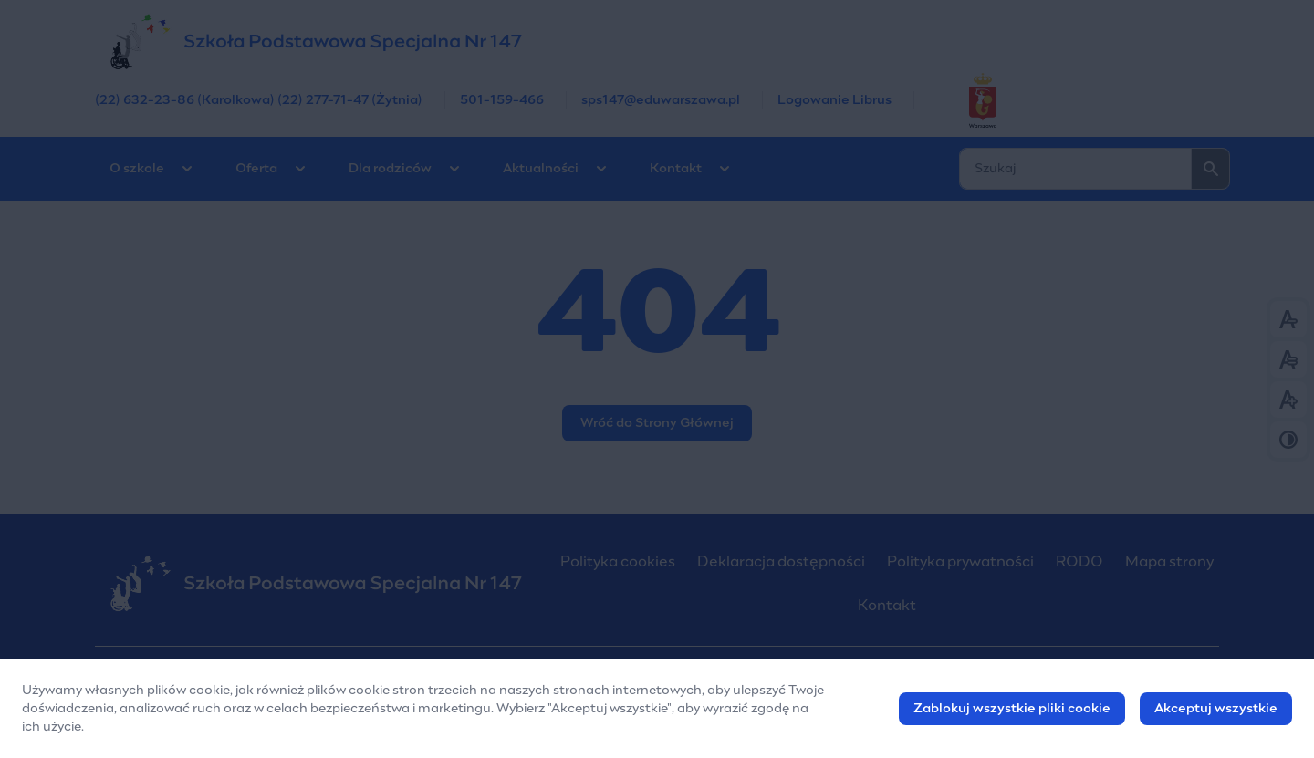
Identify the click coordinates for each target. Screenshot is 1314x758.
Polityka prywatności (960, 562)
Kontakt (676, 168)
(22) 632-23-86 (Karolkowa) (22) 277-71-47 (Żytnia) (258, 100)
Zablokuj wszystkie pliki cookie (1012, 708)
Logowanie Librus (834, 100)
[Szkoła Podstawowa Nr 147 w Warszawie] (657, 41)
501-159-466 (502, 100)
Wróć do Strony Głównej (657, 423)
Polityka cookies (617, 562)
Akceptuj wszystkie (1216, 708)
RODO (1079, 562)
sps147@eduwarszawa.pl (660, 100)
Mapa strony (1169, 562)
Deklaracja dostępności (781, 562)
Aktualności (541, 168)
